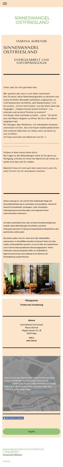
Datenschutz (16, 449)
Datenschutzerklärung (40, 389)
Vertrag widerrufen (11, 452)
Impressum (7, 449)
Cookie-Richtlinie (29, 449)
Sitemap (40, 449)
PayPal (31, 431)
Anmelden (6, 461)
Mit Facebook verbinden (13, 418)
